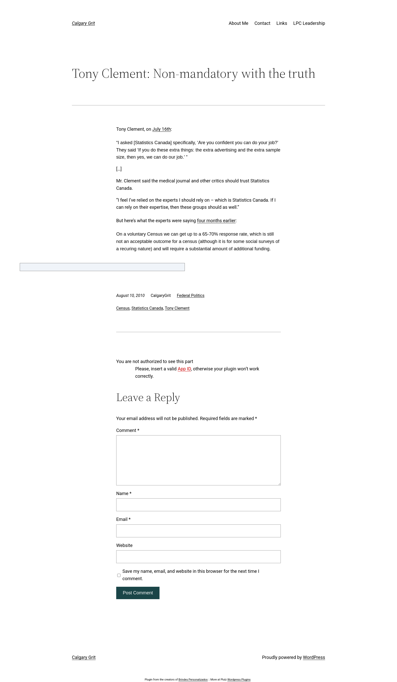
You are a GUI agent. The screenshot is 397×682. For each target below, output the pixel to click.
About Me (238, 23)
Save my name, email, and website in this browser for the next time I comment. (191, 575)
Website (124, 545)
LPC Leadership (309, 23)
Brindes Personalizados (193, 679)
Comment (127, 430)
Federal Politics (190, 295)
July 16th (161, 129)
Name (123, 493)
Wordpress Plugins (239, 679)
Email (123, 519)
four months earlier (216, 220)
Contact (262, 23)
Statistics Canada (147, 308)
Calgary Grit (83, 23)
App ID (184, 368)
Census (123, 308)
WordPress (314, 657)
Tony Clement (177, 308)
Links (281, 23)
